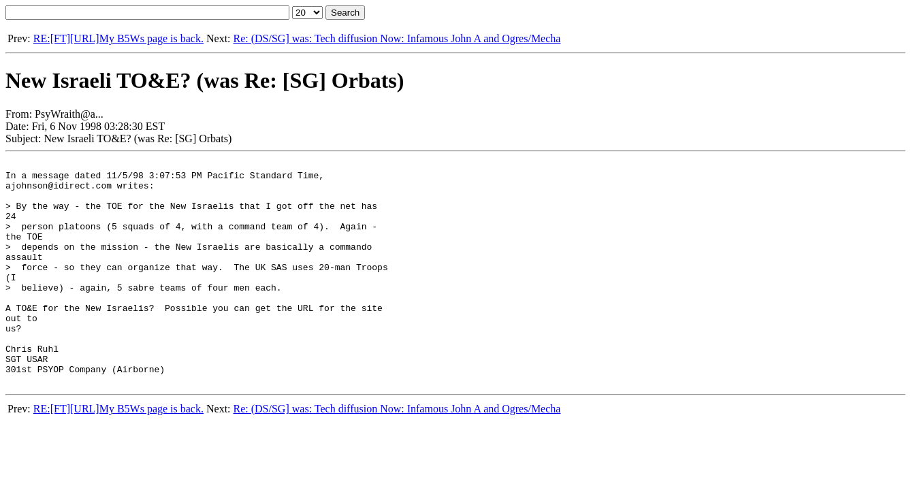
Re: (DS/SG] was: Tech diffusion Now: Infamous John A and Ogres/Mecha (397, 38)
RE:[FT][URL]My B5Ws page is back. (118, 38)
